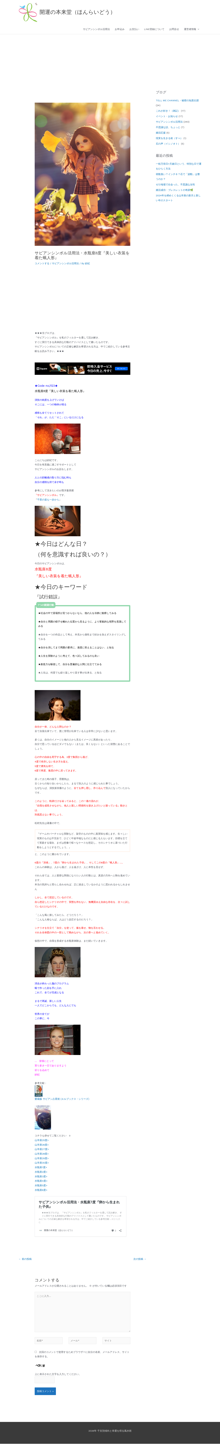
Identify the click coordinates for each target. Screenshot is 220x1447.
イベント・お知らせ (167, 116)
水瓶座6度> (41, 1190)
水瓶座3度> (41, 1176)
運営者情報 (191, 29)
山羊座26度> (42, 1144)
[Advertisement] (110, 57)
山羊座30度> (42, 1162)
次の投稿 (139, 1262)
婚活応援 (161, 132)
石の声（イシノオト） (168, 143)
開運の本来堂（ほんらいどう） (78, 12)
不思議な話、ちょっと (168, 127)
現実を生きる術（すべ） (169, 138)
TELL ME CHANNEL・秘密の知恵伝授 (177, 100)
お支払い (134, 29)
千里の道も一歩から (48, 499)
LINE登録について (154, 29)
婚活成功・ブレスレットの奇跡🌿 (174, 190)
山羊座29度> (42, 1158)
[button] (197, 29)
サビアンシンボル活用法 (96, 29)
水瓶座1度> (41, 1167)
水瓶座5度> (41, 1185)
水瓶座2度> (41, 1171)
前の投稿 (25, 1262)
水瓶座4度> (41, 1180)
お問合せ (174, 29)
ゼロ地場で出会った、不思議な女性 (175, 184)
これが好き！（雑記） (168, 110)
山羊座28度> (42, 1153)
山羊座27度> (42, 1149)
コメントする (42, 263)
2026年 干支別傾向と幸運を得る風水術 (110, 1434)
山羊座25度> (42, 1140)
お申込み (120, 29)
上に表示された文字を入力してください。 (58, 1377)
